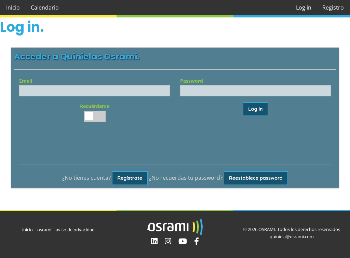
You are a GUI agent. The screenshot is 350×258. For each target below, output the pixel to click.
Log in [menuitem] (303, 7)
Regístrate (129, 178)
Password (255, 87)
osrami (44, 230)
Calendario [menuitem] (45, 7)
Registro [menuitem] (333, 7)
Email (94, 87)
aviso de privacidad (75, 230)
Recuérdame (94, 112)
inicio (27, 230)
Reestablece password (256, 178)
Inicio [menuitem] (13, 7)
